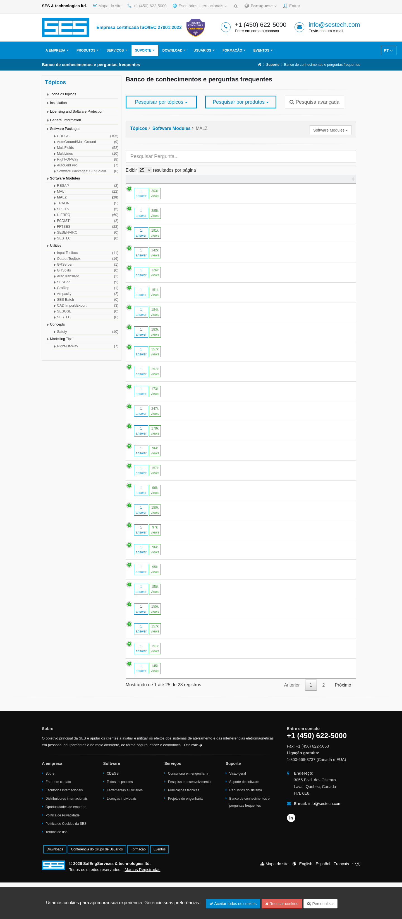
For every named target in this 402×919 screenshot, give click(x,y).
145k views (149, 704)
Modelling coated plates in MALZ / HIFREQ (209, 623)
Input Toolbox (87, 253)
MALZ (87, 197)
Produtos (85, 50)
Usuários (202, 50)
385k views (149, 218)
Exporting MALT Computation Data (201, 682)
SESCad (87, 282)
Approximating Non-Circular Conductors (206, 603)
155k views (149, 645)
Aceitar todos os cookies (233, 903)
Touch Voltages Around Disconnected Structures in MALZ (223, 702)
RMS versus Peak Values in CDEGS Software (212, 499)
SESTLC (87, 238)
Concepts (57, 324)
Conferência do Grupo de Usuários (97, 886)
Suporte (143, 50)
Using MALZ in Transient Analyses (201, 479)
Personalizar (320, 903)
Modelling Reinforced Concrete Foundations (210, 195)
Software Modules (65, 178)
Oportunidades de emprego (66, 843)
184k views (149, 321)
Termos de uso (57, 868)
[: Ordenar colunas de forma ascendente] (145, 181)
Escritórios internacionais (200, 6)
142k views (149, 262)
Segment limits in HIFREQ (193, 519)
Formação (232, 50)
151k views (149, 301)
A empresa (55, 50)
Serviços (115, 50)
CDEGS (87, 136)
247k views (149, 438)
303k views (149, 198)
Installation (58, 103)
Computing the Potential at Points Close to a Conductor (221, 338)
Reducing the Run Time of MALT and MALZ (210, 559)
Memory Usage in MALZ (191, 643)
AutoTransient (87, 276)
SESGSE (87, 311)
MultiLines (87, 153)
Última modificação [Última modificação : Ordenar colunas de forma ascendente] (330, 181)
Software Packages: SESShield (87, 171)
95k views (149, 606)
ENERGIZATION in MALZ (192, 299)
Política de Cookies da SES (66, 860)
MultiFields (87, 148)
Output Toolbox (87, 258)
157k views (149, 502)
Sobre (50, 810)
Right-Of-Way (87, 159)
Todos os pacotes (120, 818)
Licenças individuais (122, 835)
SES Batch (87, 299)
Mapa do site (107, 6)
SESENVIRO (87, 232)
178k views (149, 458)
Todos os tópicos (63, 94)
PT (388, 50)
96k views (149, 482)
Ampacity (87, 294)
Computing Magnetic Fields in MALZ (203, 539)
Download (172, 50)
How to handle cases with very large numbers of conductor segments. (236, 435)
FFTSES (87, 226)
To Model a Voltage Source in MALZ (202, 455)
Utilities (55, 246)
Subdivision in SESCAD (190, 239)
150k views (149, 541)
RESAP (87, 185)
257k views (149, 361)
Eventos (261, 50)
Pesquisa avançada (314, 102)
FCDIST (87, 221)
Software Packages (65, 129)
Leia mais (193, 782)
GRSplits (87, 270)
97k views (149, 561)
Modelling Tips (61, 339)
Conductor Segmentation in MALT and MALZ (211, 411)
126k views (149, 282)
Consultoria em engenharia (188, 810)
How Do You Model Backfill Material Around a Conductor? (224, 215)
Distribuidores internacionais (67, 835)
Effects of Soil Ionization (190, 583)
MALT (87, 191)
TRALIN (87, 203)
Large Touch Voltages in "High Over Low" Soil (212, 662)
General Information (65, 120)
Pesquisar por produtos (241, 102)
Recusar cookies (281, 903)
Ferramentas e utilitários (125, 827)
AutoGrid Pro (87, 165)
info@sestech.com (334, 24)
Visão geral (237, 810)
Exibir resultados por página (161, 170)
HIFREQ (87, 215)
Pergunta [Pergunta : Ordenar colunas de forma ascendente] (176, 181)
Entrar (291, 6)
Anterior (292, 721)
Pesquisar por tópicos (161, 102)
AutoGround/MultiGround (87, 142)
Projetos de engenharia (185, 835)
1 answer (135, 198)
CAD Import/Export (87, 305)
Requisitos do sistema (245, 827)
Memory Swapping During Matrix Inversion (209, 279)
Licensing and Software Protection (76, 111)
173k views (149, 413)
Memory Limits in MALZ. (191, 259)
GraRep (87, 288)
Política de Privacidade (63, 852)
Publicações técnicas (183, 827)
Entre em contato (58, 818)
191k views (149, 242)
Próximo (343, 721)
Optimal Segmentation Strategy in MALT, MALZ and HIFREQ (227, 319)
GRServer (87, 264)
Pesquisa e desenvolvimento (189, 818)
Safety (87, 331)
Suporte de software (244, 818)
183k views (149, 341)
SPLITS (87, 209)
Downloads (55, 886)
